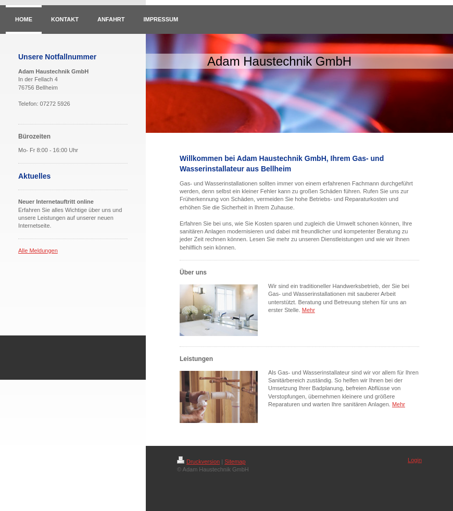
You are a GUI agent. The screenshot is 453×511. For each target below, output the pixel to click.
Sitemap (234, 461)
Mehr (308, 310)
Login (415, 460)
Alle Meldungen (38, 250)
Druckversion (198, 461)
